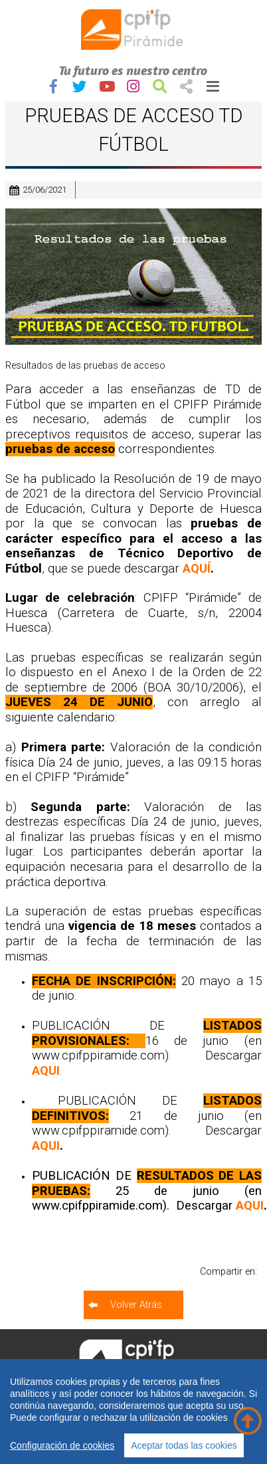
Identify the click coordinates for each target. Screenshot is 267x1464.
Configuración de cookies (62, 1445)
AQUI (46, 1070)
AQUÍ (197, 568)
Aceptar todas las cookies (184, 1445)
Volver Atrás (136, 1305)
